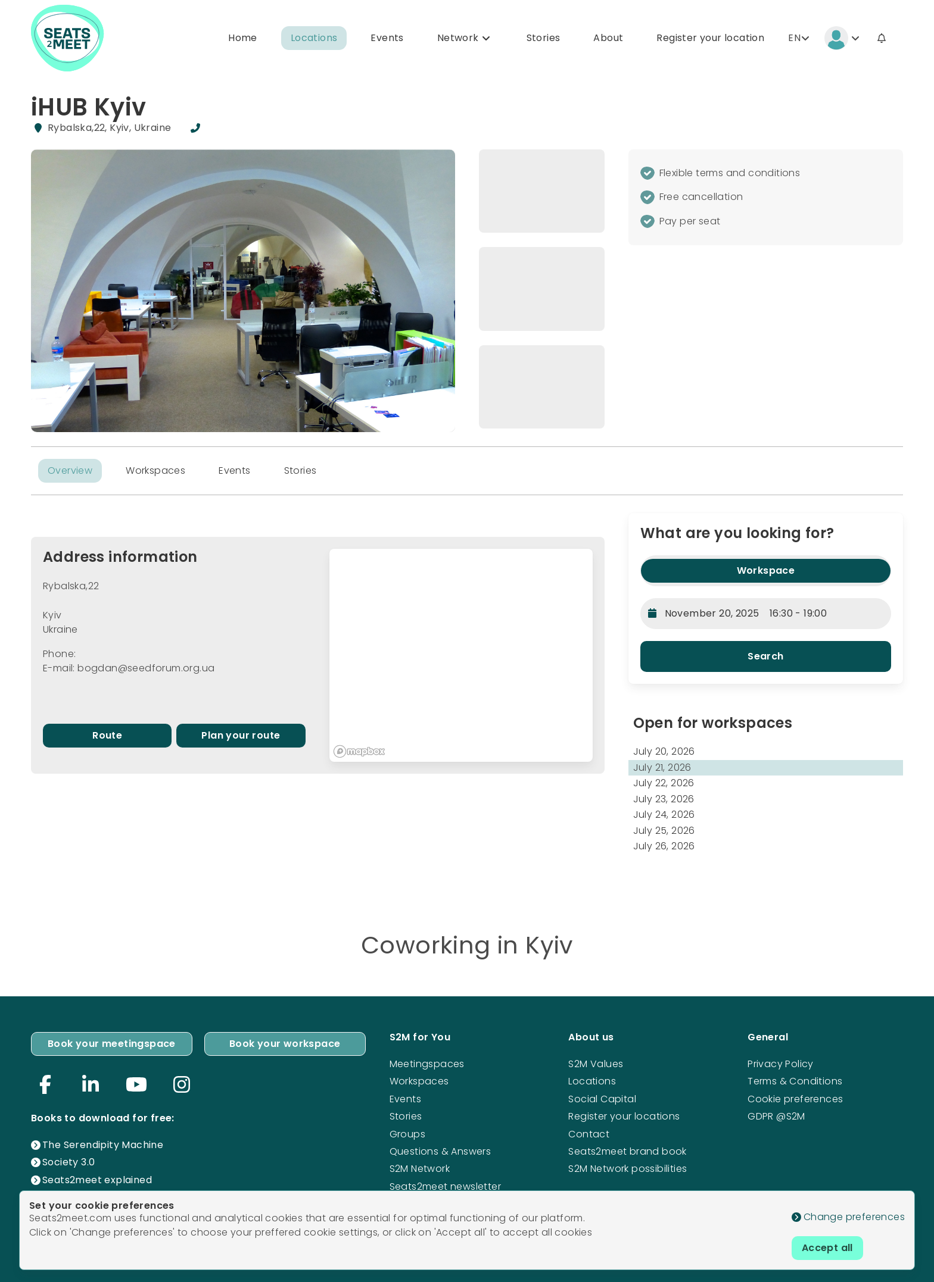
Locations (314, 38)
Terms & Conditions (795, 1081)
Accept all (827, 1248)
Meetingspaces (427, 1064)
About (608, 38)
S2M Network (420, 1168)
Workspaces (155, 470)
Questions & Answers (440, 1151)
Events (387, 38)
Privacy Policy (781, 1064)
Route (107, 735)
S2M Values (595, 1064)
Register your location (710, 38)
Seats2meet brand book (627, 1151)
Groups (407, 1134)
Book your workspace (285, 1043)
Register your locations (624, 1116)
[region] (460, 655)
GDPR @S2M (776, 1116)
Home (242, 38)
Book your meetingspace (112, 1043)
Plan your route (240, 735)
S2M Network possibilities (627, 1168)
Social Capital (602, 1099)
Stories (544, 38)
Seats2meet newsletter (445, 1186)
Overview (70, 470)
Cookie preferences (795, 1099)
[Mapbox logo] (359, 751)
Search (765, 656)
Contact (588, 1134)
